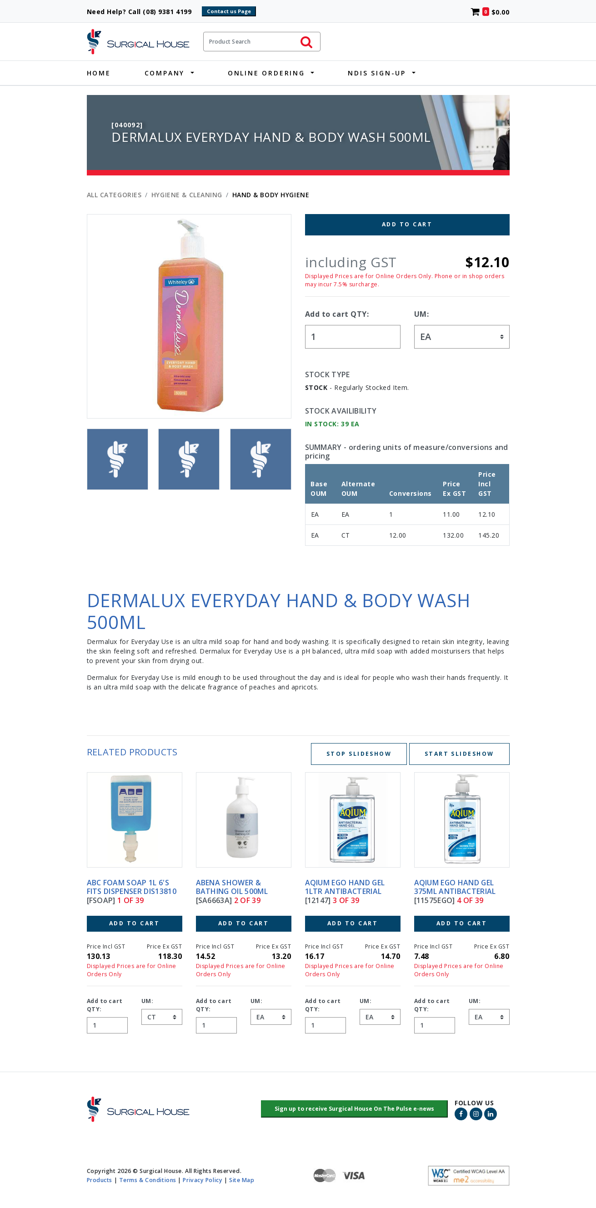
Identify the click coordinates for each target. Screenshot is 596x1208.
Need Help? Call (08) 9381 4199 (143, 11)
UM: (421, 314)
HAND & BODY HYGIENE (271, 194)
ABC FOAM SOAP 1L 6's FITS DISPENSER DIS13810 (131, 887)
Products (99, 1179)
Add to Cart (407, 224)
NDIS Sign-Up (377, 73)
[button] (354, 1109)
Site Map (241, 1179)
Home (99, 73)
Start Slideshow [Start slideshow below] (459, 754)
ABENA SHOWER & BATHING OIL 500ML (232, 887)
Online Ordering (266, 73)
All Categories (114, 194)
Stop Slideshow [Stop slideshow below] (358, 754)
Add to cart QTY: (337, 314)
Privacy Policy (202, 1179)
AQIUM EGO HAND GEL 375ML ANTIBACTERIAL (455, 887)
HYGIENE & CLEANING (186, 194)
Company (165, 73)
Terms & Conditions (147, 1179)
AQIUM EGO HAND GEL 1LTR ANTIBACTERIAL (345, 887)
